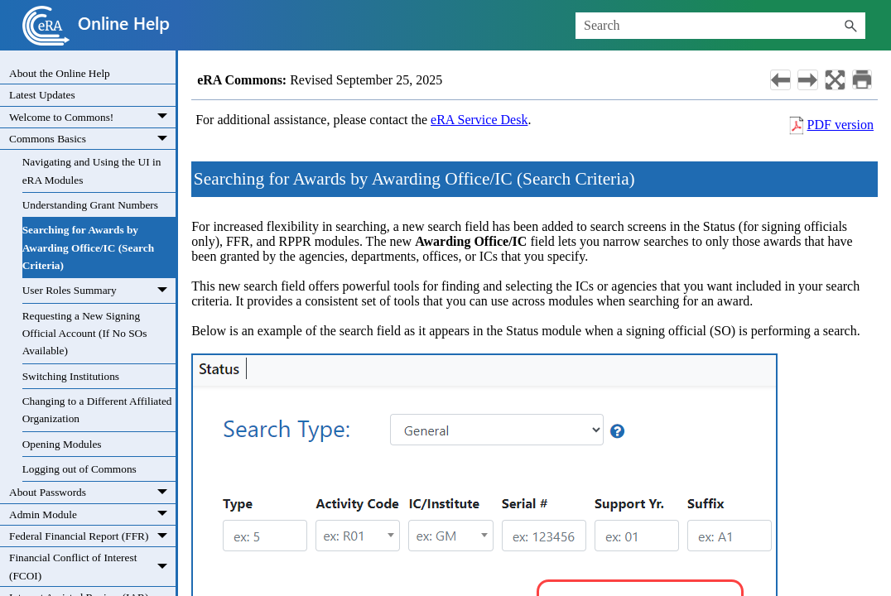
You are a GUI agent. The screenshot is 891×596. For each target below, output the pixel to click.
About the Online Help (59, 73)
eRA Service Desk (479, 120)
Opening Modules (62, 444)
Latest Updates (42, 95)
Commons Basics (92, 139)
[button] (850, 25)
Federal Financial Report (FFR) (92, 536)
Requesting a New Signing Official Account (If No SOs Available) (84, 334)
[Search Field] (720, 25)
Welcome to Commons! (92, 117)
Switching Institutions (70, 376)
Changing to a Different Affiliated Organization (97, 410)
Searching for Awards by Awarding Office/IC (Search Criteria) (88, 247)
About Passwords (92, 492)
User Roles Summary (99, 290)
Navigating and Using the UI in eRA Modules (91, 170)
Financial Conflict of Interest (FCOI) (92, 566)
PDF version (840, 125)
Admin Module (92, 515)
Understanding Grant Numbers (90, 205)
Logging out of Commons (79, 469)
